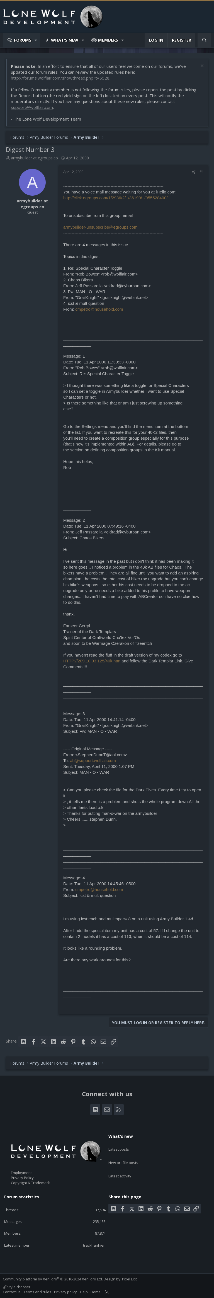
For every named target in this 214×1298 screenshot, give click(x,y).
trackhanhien (94, 1244)
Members (108, 40)
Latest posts (118, 1145)
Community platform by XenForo (53, 1278)
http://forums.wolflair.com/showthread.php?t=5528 (60, 78)
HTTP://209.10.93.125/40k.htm (91, 660)
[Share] (194, 171)
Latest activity (119, 1165)
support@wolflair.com (32, 107)
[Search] (204, 40)
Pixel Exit (129, 1278)
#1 (202, 171)
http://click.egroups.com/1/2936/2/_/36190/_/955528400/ (115, 197)
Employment (21, 1172)
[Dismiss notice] (201, 66)
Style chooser (16, 1286)
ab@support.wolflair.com (93, 760)
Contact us (12, 1291)
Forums (22, 40)
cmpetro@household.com (99, 309)
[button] (36, 40)
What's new (64, 40)
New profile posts (123, 1155)
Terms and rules (37, 1291)
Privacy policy (65, 1291)
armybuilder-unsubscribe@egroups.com (100, 227)
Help (84, 1291)
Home (96, 1291)
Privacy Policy (22, 1177)
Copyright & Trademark (30, 1182)
